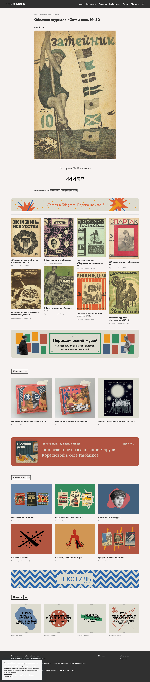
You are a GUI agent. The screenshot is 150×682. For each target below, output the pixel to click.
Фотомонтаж (54, 191)
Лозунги (20, 636)
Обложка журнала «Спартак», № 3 (124, 263)
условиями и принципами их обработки (15, 668)
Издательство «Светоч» (22, 518)
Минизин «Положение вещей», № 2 (28, 421)
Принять (8, 676)
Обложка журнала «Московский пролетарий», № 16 (90, 263)
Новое (81, 4)
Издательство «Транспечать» (69, 518)
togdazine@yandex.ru (31, 656)
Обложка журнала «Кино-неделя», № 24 (89, 314)
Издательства (22, 521)
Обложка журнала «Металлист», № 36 (119, 318)
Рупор (125, 4)
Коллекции (91, 4)
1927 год (28, 266)
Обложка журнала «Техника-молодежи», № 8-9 (25, 313)
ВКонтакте (124, 656)
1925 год (126, 268)
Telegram (123, 659)
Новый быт (20, 425)
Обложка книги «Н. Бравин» (58, 260)
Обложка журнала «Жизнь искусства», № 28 (24, 261)
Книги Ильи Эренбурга (109, 518)
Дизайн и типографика (25, 561)
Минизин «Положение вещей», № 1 (72, 421)
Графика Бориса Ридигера (111, 558)
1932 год (61, 314)
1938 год (28, 318)
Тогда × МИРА (14, 4)
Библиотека (114, 4)
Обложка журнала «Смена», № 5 (58, 309)
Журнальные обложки (42, 14)
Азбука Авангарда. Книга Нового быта (116, 421)
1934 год (55, 14)
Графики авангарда (111, 561)
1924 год (93, 269)
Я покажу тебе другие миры (68, 558)
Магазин (135, 4)
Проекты (103, 4)
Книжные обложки (56, 263)
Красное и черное (19, 558)
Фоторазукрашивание (69, 191)
